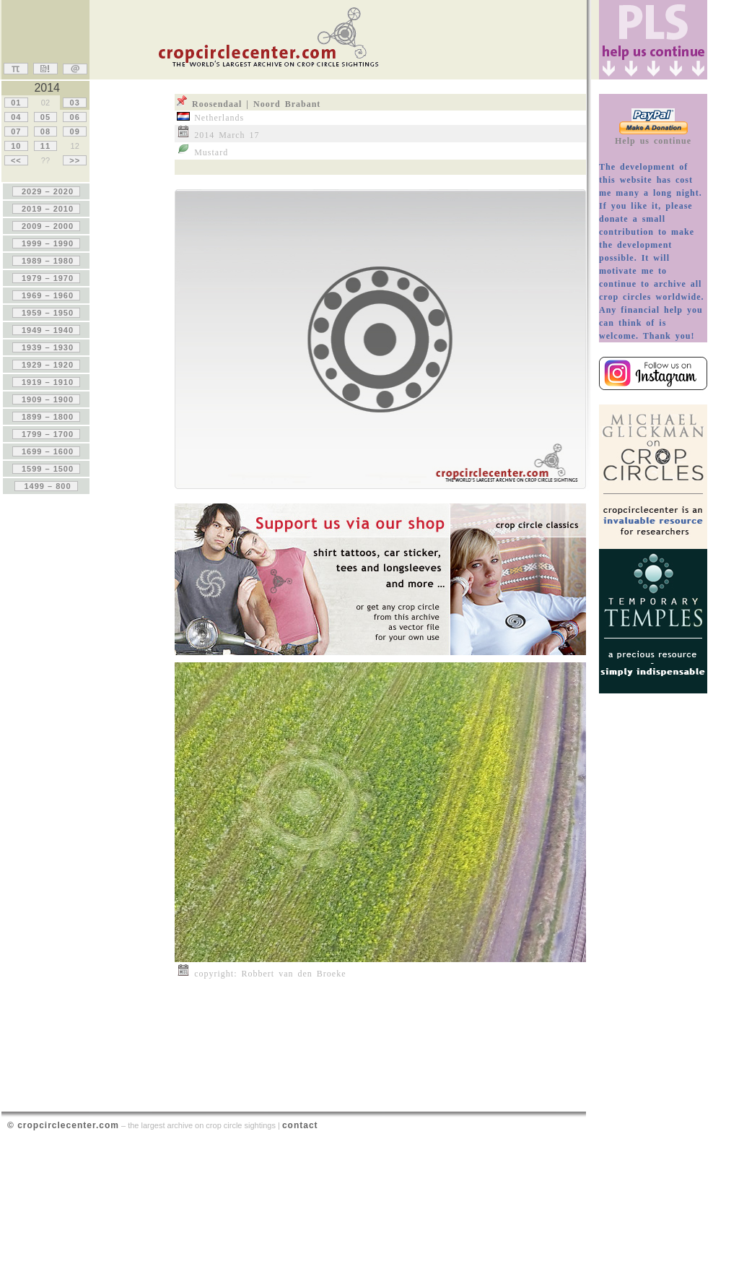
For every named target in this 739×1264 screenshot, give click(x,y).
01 (16, 102)
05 (45, 117)
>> (75, 160)
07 (16, 131)
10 (16, 146)
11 (45, 146)
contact (300, 1125)
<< (16, 160)
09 (74, 131)
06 (74, 117)
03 (74, 102)
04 (16, 117)
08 (45, 131)
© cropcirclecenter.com (63, 1125)
